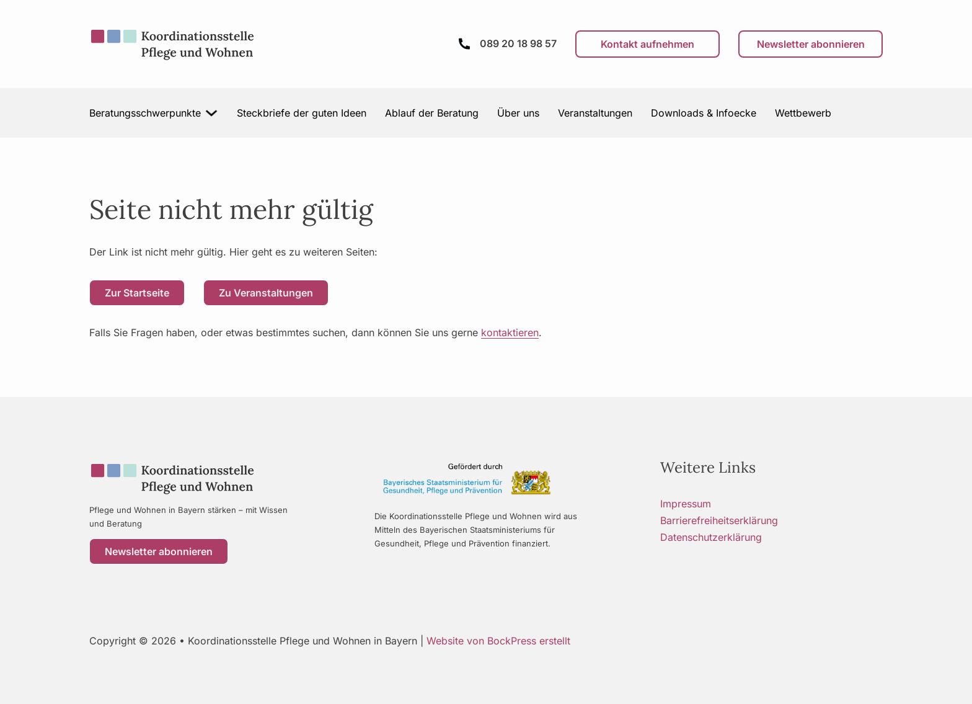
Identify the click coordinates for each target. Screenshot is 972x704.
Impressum (685, 503)
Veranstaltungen (595, 113)
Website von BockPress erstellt (498, 641)
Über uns (518, 113)
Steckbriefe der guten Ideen (301, 113)
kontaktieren (510, 332)
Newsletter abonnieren (811, 44)
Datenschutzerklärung (711, 537)
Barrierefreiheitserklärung (719, 520)
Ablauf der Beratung (432, 113)
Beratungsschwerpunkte (145, 113)
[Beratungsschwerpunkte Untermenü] (212, 113)
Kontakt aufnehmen (647, 44)
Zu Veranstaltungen (266, 293)
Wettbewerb (803, 113)
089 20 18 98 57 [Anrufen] (518, 43)
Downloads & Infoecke (703, 113)
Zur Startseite (137, 293)
